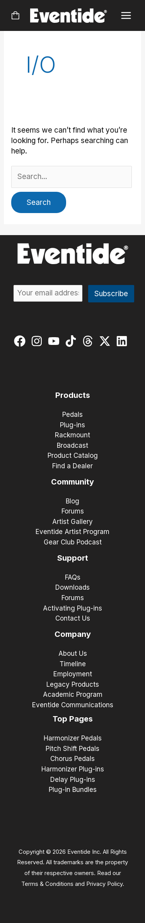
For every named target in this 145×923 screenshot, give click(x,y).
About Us (72, 653)
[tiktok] (72, 341)
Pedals (72, 414)
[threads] (89, 341)
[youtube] (55, 341)
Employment (72, 674)
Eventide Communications (72, 705)
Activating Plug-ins (72, 608)
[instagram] (38, 341)
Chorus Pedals (72, 759)
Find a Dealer (72, 466)
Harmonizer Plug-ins (72, 769)
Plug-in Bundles (73, 789)
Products (72, 395)
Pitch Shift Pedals (72, 748)
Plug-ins (72, 425)
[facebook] (21, 341)
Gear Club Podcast (73, 542)
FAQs (72, 577)
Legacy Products (72, 684)
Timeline (73, 664)
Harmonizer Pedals (73, 738)
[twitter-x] (106, 341)
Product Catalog (73, 455)
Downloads (72, 587)
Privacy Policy (104, 883)
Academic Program (72, 694)
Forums (72, 511)
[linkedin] (123, 341)
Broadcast (72, 445)
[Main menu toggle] (126, 15)
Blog (72, 501)
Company (73, 634)
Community (72, 481)
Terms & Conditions (47, 883)
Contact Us (72, 618)
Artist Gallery (72, 521)
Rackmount (72, 435)
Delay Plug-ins (72, 779)
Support (72, 558)
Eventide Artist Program (72, 532)
